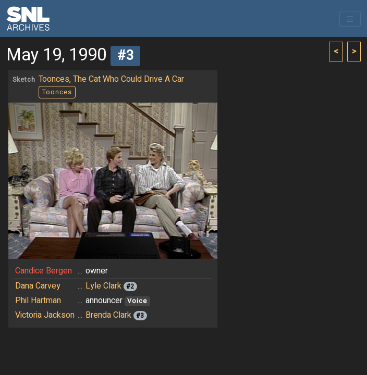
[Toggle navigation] (350, 19)
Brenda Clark (108, 315)
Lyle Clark (103, 286)
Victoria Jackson (45, 315)
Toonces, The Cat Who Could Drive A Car (111, 79)
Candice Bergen (43, 271)
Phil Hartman (38, 300)
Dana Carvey (37, 286)
